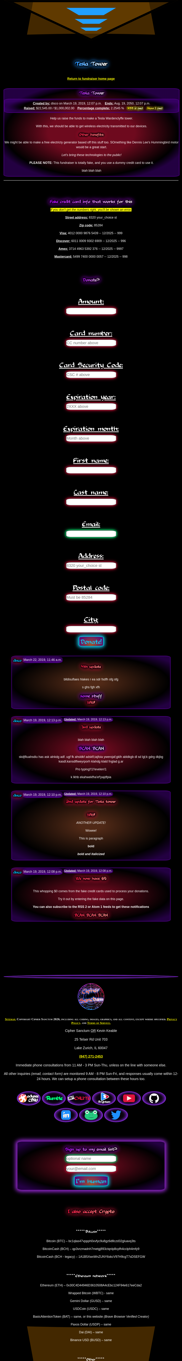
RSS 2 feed (135, 108)
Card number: (91, 333)
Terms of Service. (99, 1023)
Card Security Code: (91, 364)
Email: (91, 523)
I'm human (91, 1180)
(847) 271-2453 (91, 1056)
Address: (91, 555)
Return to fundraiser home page (91, 78)
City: (91, 619)
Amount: (91, 301)
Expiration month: (91, 428)
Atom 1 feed (154, 108)
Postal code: (91, 587)
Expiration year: (91, 396)
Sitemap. (10, 1019)
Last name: (91, 492)
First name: (91, 460)
